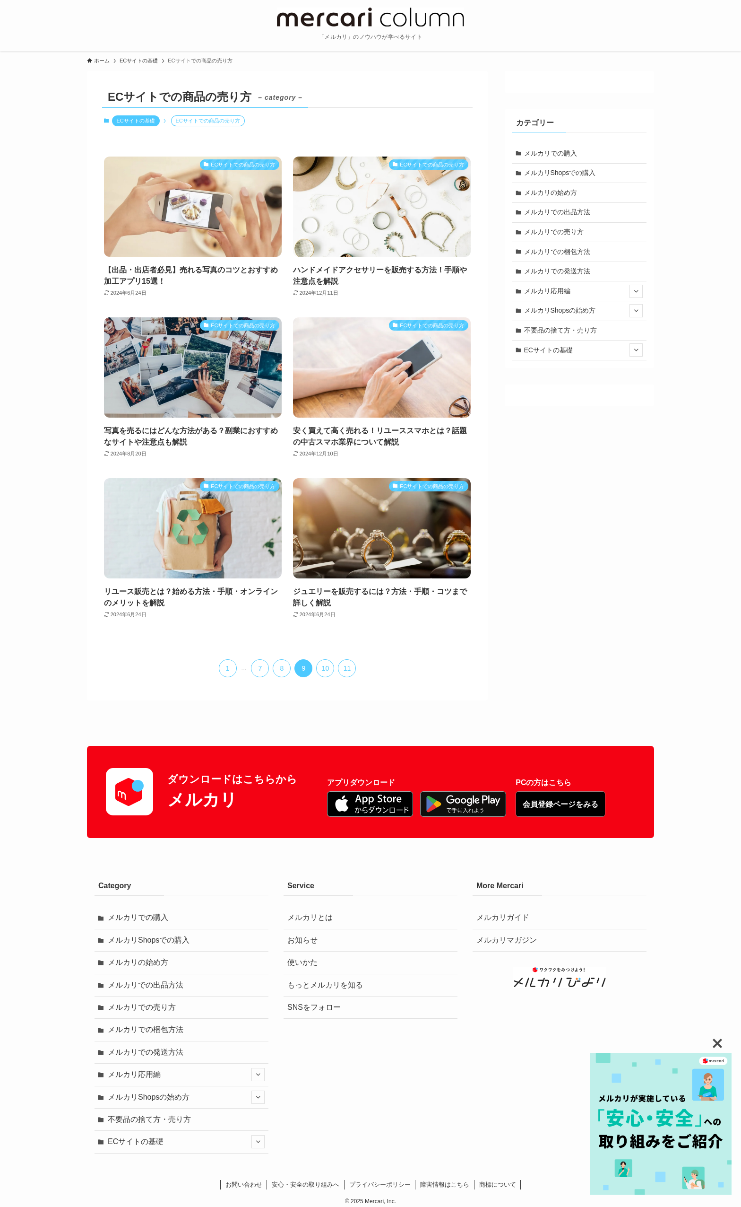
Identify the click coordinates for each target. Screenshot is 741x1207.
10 (325, 668)
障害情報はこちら (444, 1184)
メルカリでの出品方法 (557, 212)
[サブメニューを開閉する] (636, 291)
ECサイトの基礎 (136, 120)
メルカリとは (310, 917)
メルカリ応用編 (583, 291)
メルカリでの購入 (550, 153)
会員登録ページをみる (560, 804)
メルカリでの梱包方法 (557, 251)
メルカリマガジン (506, 940)
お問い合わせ (243, 1184)
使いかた (302, 962)
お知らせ (302, 940)
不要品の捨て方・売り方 (560, 330)
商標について (497, 1184)
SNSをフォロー (314, 1007)
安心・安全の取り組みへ (305, 1184)
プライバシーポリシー (380, 1184)
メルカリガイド (502, 917)
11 (347, 668)
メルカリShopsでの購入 (560, 172)
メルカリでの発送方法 (557, 271)
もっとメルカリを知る (325, 985)
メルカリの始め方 (550, 192)
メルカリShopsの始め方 (583, 310)
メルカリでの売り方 (554, 232)
